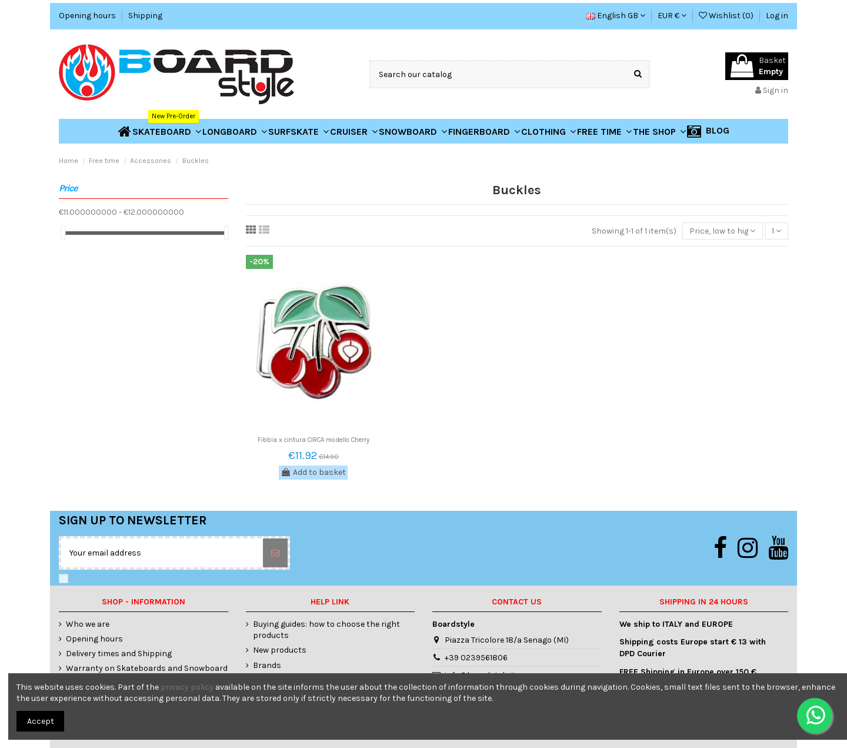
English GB (615, 16)
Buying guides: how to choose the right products (326, 630)
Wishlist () (727, 16)
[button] (659, 131)
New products (279, 650)
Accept (40, 721)
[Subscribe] (275, 552)
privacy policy (187, 687)
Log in (777, 16)
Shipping (145, 16)
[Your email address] (162, 552)
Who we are (87, 624)
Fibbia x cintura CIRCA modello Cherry (313, 440)
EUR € (672, 16)
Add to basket (313, 472)
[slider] (63, 232)
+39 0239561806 (476, 658)
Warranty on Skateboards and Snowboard (147, 668)
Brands (267, 665)
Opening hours (88, 16)
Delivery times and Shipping (119, 654)
